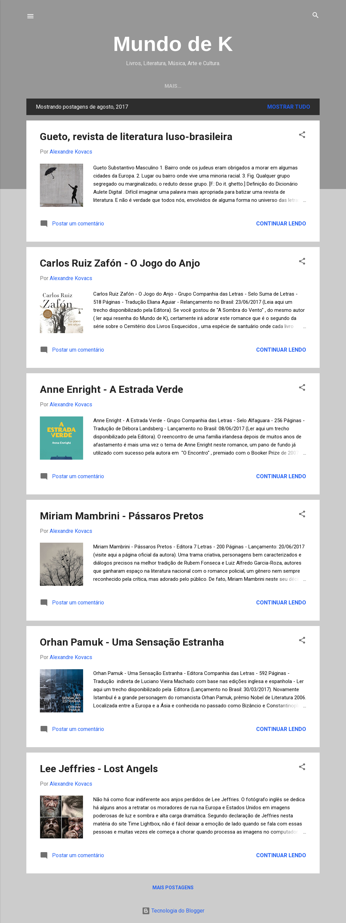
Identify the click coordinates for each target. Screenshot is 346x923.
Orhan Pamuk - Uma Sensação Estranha (132, 642)
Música (225, 86)
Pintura (146, 86)
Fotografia (186, 86)
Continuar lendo (281, 223)
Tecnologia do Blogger (173, 910)
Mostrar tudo (288, 107)
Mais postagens (173, 887)
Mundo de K (173, 43)
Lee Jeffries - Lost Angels (99, 769)
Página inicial (64, 86)
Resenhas (109, 86)
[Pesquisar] (316, 15)
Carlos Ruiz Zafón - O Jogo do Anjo (120, 263)
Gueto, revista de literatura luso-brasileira (136, 136)
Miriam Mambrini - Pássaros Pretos (121, 516)
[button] (302, 135)
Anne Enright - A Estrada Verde (111, 389)
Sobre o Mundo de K (274, 86)
